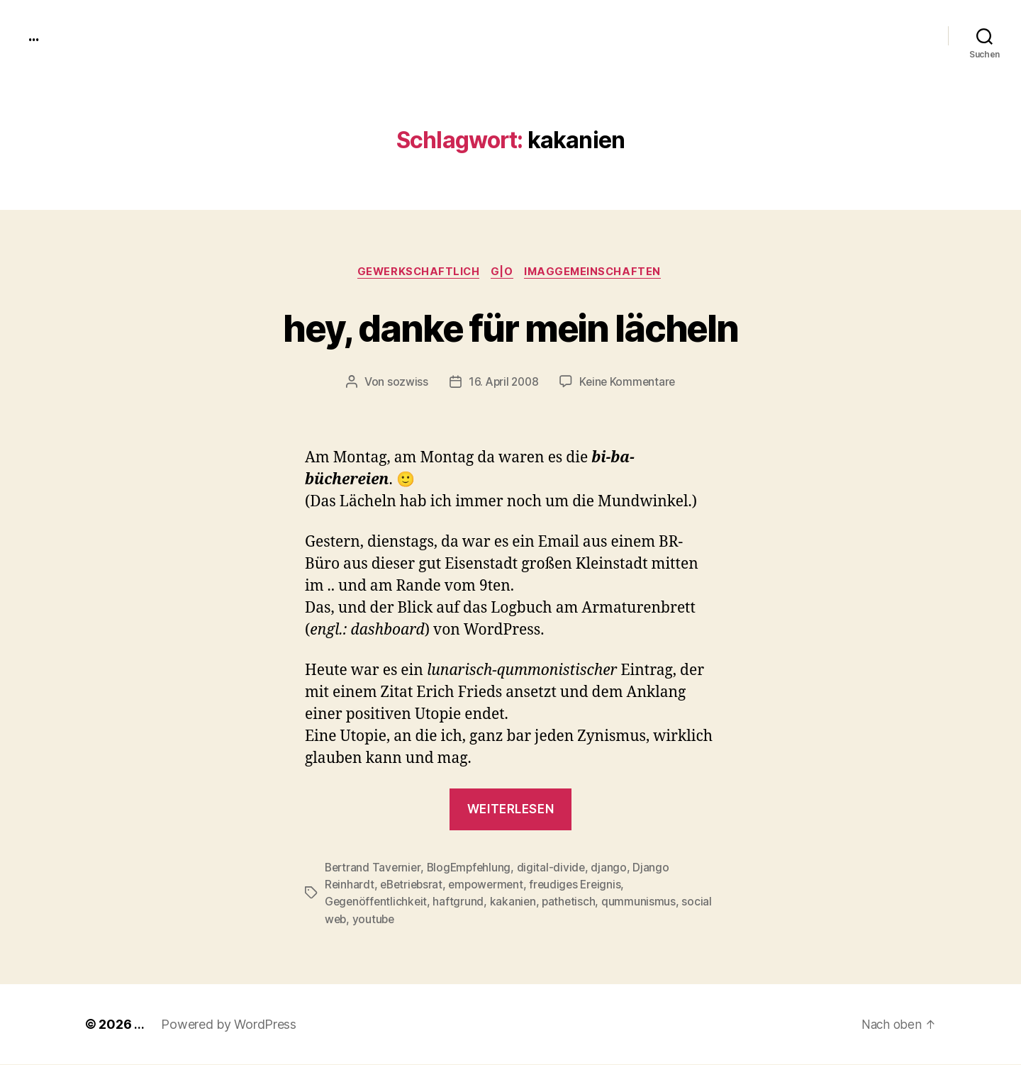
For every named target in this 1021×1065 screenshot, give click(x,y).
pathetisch (572, 903)
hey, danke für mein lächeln (510, 327)
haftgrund (460, 903)
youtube (408, 920)
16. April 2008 (502, 384)
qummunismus (643, 903)
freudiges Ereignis (583, 886)
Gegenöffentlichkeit (377, 903)
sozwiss (404, 384)
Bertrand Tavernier (374, 869)
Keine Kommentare (629, 384)
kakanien (515, 903)
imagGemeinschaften (598, 273)
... (34, 35)
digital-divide (556, 869)
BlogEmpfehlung (473, 869)
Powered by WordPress (228, 1024)
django (614, 869)
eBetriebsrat (414, 886)
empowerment (491, 886)
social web (352, 920)
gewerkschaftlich (416, 273)
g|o (504, 273)
